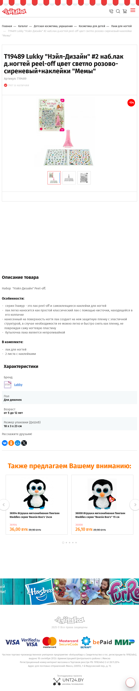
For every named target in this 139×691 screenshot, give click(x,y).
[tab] (54, 177)
